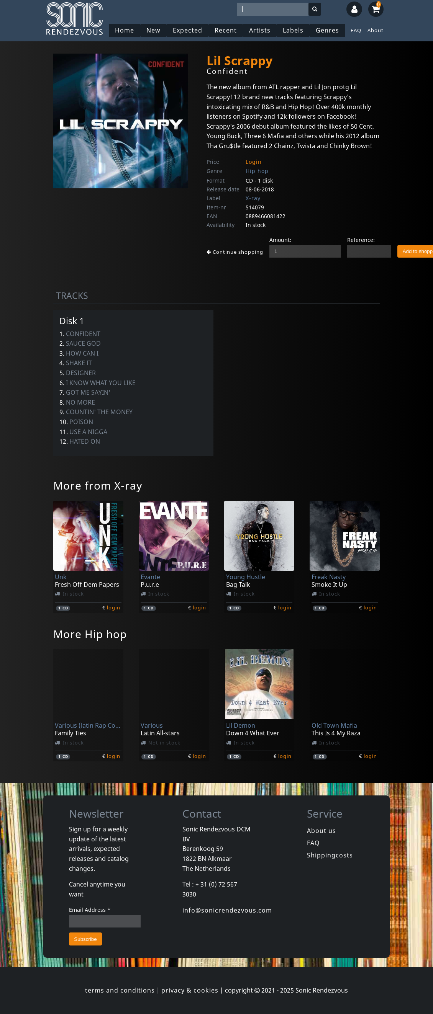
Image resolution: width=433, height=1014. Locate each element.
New (153, 30)
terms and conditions (120, 990)
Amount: (280, 239)
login (113, 607)
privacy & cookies (189, 990)
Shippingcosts (330, 855)
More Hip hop (90, 634)
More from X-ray (97, 485)
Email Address (90, 909)
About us (321, 830)
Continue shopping (235, 251)
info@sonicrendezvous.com (227, 910)
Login (254, 161)
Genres (327, 30)
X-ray (253, 198)
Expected (187, 30)
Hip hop (257, 171)
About (375, 30)
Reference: (361, 239)
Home (124, 30)
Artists (260, 30)
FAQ (356, 30)
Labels (293, 30)
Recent (226, 30)
